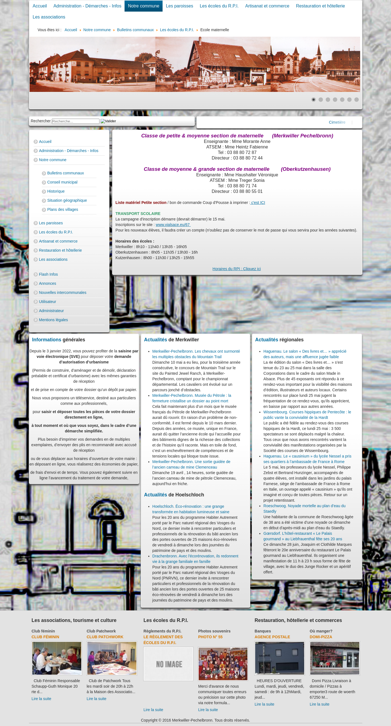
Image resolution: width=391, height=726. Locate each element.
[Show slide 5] (342, 99)
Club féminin (43, 631)
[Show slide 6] (349, 99)
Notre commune (143, 6)
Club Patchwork (101, 631)
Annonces (47, 283)
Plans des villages (62, 209)
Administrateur (51, 311)
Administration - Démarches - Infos (87, 6)
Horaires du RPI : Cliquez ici (236, 269)
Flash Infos (48, 274)
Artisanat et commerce (267, 6)
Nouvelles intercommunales (63, 292)
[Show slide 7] (356, 99)
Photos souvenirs (214, 631)
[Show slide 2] (321, 99)
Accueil (40, 6)
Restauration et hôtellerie (320, 6)
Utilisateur (47, 301)
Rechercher (41, 121)
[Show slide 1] (313, 99)
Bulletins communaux (65, 173)
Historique (56, 191)
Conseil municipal (62, 182)
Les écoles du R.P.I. (219, 6)
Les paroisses (179, 6)
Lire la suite (42, 698)
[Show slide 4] (335, 99)
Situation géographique (67, 200)
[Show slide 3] (328, 99)
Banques (263, 631)
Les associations (49, 17)
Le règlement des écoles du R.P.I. (163, 640)
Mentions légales (53, 320)
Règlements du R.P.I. (162, 631)
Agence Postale (272, 637)
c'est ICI (257, 202)
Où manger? (321, 631)
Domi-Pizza (321, 637)
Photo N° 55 (210, 637)
